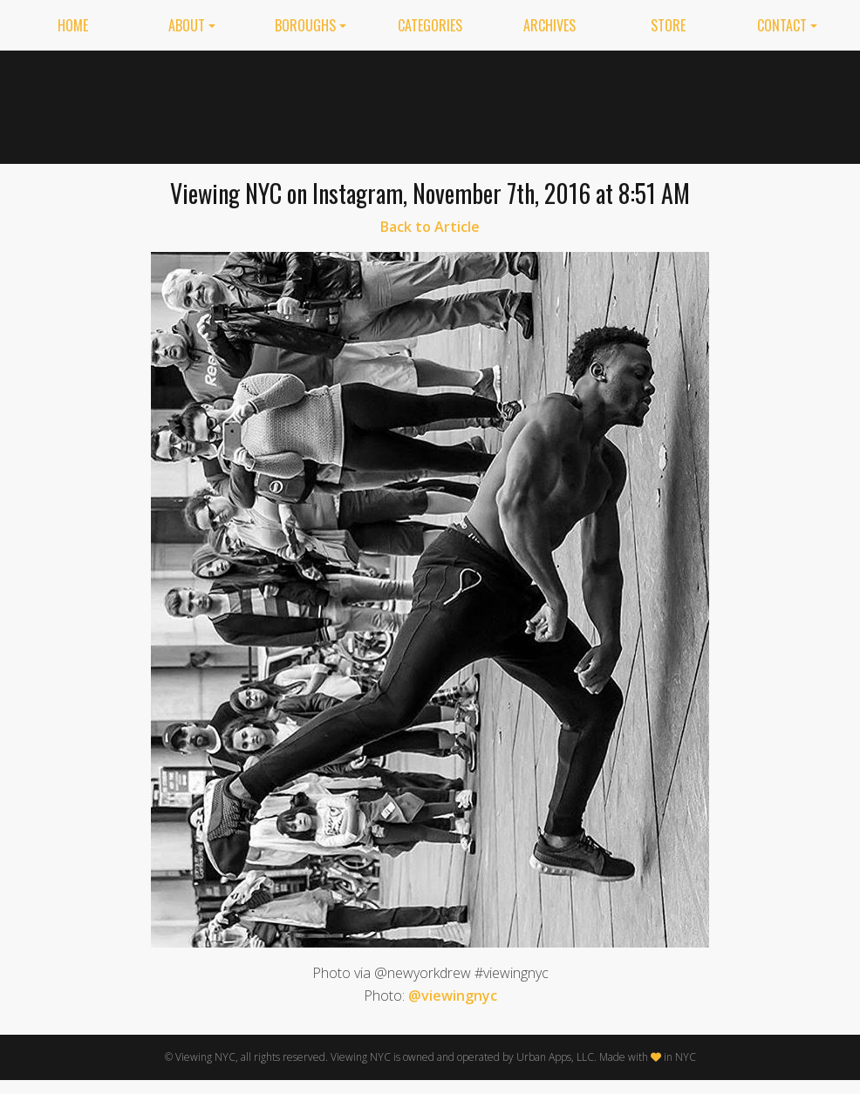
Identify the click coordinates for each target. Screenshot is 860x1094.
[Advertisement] (587, 104)
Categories (430, 25)
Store (668, 25)
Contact (782, 25)
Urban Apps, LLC (555, 1057)
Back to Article (430, 226)
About (186, 25)
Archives (549, 25)
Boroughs (305, 25)
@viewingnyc (452, 995)
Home (73, 25)
